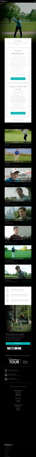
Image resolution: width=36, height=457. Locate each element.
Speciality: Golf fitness (11, 243)
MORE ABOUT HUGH (26, 203)
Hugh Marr (7, 202)
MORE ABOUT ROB (26, 242)
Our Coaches (7, 456)
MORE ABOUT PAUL (26, 145)
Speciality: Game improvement (13, 165)
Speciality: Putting (10, 184)
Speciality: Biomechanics (11, 281)
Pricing (6, 454)
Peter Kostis (7, 164)
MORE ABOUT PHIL (26, 184)
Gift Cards (7, 453)
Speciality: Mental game (11, 262)
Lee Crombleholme (9, 260)
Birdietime (4, 1)
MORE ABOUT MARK (26, 281)
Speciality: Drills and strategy (13, 146)
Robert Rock (7, 222)
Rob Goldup (7, 241)
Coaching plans (8, 447)
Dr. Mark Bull (8, 280)
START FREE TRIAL (18, 78)
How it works (7, 451)
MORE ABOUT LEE (26, 261)
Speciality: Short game (11, 204)
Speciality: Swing (9, 223)
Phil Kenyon (7, 183)
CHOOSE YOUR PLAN (18, 113)
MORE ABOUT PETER (26, 165)
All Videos (7, 449)
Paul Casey (7, 144)
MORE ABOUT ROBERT (25, 222)
